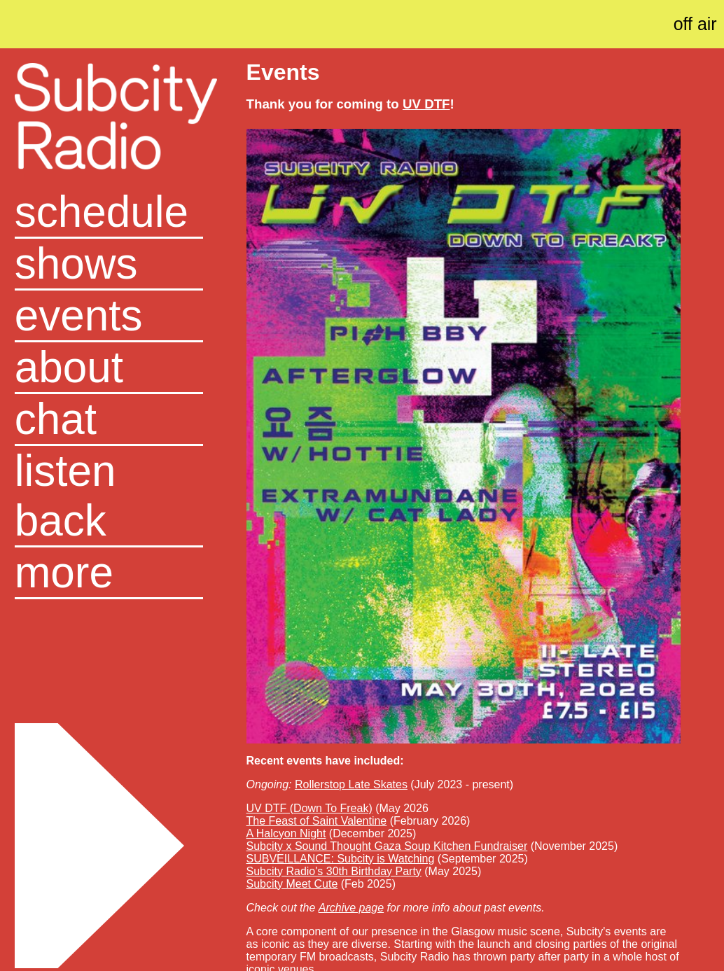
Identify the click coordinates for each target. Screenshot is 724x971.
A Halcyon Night (286, 833)
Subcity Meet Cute (292, 884)
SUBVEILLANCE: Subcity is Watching (340, 859)
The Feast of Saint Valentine (316, 821)
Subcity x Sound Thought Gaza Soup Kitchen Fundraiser (387, 846)
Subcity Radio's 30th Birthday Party (334, 871)
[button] (109, 573)
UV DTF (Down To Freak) (309, 808)
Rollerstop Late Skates (351, 784)
